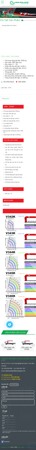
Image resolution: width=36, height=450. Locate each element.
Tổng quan (5, 98)
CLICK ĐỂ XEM (14, 384)
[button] (2, 2)
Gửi (4, 407)
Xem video (22, 82)
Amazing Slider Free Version (9, 25)
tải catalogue (8, 82)
